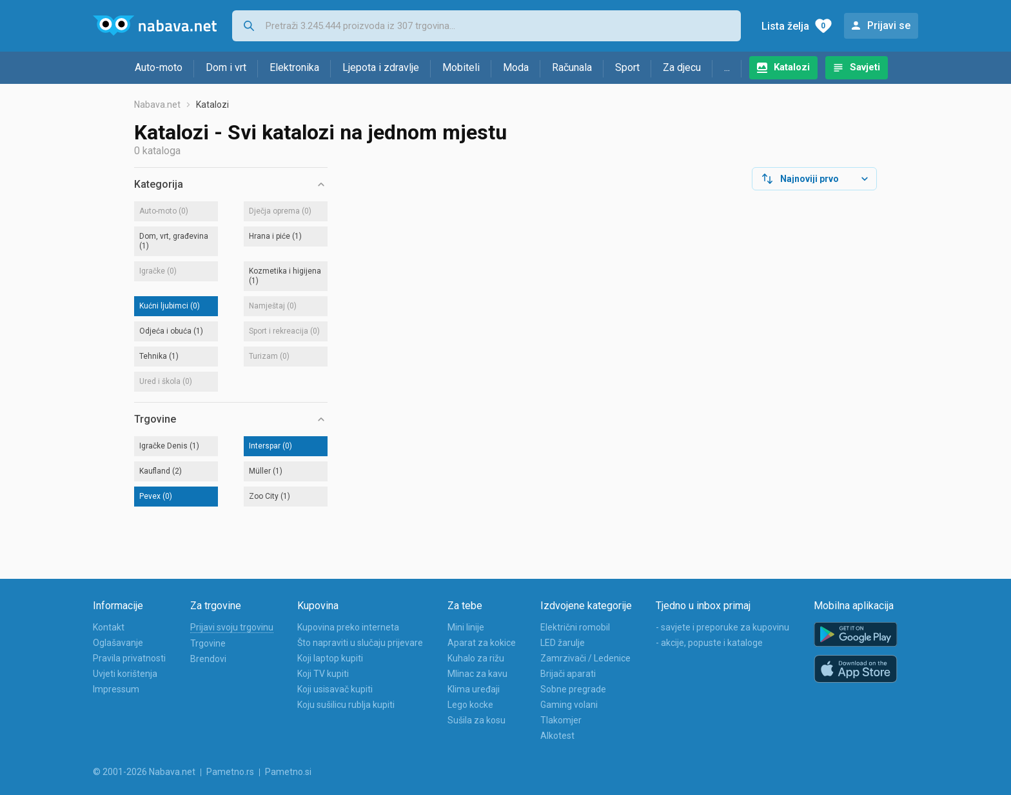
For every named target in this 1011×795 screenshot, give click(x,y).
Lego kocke (470, 704)
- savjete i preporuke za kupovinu (722, 627)
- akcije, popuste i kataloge (709, 643)
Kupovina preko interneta (348, 627)
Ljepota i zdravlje (380, 67)
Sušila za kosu (476, 720)
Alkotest (557, 735)
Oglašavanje (118, 643)
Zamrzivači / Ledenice (585, 658)
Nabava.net (157, 104)
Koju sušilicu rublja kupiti (346, 704)
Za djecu (682, 67)
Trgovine (208, 643)
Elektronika (294, 67)
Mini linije (465, 627)
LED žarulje (562, 643)
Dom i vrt (226, 67)
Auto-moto (158, 67)
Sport (627, 67)
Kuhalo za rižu (475, 658)
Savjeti (865, 67)
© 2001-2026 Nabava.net (144, 772)
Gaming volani (569, 704)
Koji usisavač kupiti (335, 689)
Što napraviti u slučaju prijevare (360, 643)
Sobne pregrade (573, 689)
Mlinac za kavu (477, 674)
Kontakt (108, 627)
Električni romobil (575, 627)
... (727, 67)
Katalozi (792, 67)
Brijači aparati (568, 674)
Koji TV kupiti (323, 674)
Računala (572, 67)
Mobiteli (461, 67)
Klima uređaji (473, 689)
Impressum (116, 689)
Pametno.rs (230, 772)
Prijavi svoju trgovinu (231, 627)
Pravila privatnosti (129, 658)
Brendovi (208, 659)
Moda (516, 67)
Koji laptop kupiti (330, 658)
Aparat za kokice (481, 643)
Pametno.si (288, 772)
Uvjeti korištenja (125, 674)
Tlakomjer (561, 720)
